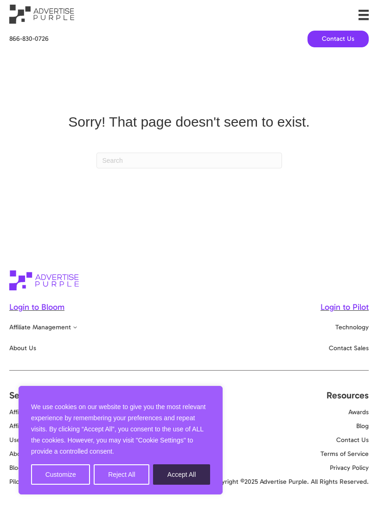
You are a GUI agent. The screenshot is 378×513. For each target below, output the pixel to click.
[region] (121, 440)
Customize (60, 474)
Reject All (121, 474)
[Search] (189, 160)
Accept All (181, 474)
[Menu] (364, 15)
